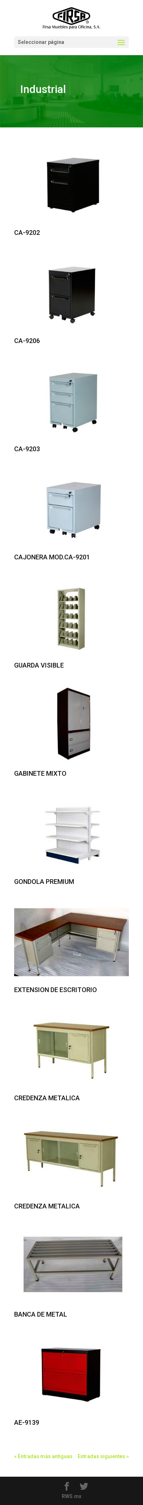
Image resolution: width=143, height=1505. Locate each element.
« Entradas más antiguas (43, 1456)
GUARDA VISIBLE (39, 665)
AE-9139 (26, 1422)
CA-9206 (27, 340)
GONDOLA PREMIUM (44, 881)
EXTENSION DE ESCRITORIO (55, 990)
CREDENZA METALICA (47, 1098)
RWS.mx (71, 1496)
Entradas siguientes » (103, 1456)
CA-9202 (27, 232)
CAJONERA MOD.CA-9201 (52, 557)
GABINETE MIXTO (40, 773)
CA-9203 (27, 449)
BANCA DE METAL (40, 1314)
